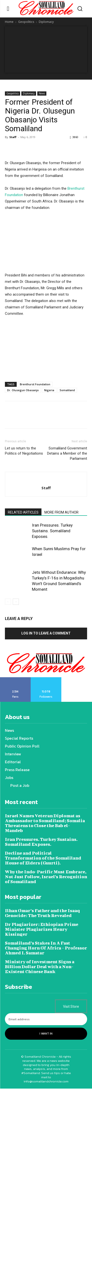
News (42, 93)
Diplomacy (46, 22)
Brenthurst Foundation (35, 384)
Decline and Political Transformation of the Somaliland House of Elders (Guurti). (43, 857)
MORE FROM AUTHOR (61, 512)
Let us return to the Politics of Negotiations (24, 451)
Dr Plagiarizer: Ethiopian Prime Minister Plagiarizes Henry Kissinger (41, 929)
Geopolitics (26, 22)
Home (9, 22)
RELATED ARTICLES (23, 512)
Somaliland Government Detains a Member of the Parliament (67, 453)
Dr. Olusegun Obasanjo (23, 390)
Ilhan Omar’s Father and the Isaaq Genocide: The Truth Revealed (42, 913)
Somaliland (67, 390)
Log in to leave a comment (46, 633)
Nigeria (49, 390)
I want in (46, 1033)
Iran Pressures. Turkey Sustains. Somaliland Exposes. (52, 531)
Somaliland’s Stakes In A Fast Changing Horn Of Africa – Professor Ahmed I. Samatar (46, 947)
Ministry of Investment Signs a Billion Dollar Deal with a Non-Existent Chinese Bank (39, 966)
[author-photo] (46, 480)
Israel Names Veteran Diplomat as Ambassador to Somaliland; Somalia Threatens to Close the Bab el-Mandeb (45, 823)
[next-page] (16, 602)
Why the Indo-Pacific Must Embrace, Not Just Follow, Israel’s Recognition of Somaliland (46, 876)
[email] (46, 1019)
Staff (12, 137)
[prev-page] (8, 602)
